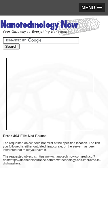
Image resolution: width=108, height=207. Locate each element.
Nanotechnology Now (50, 27)
